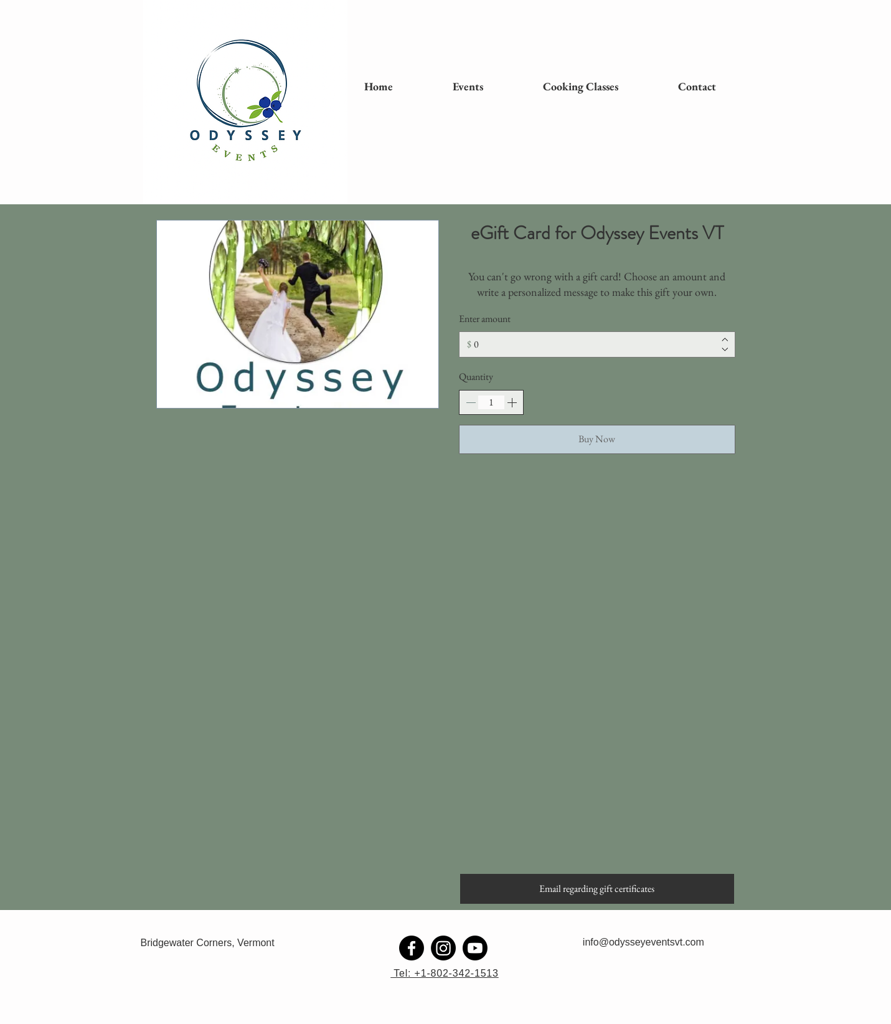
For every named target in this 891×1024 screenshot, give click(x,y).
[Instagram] (443, 948)
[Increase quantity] (511, 402)
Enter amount (485, 318)
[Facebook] (411, 948)
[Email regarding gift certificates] (597, 889)
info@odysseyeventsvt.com (643, 942)
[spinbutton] (491, 402)
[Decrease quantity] (470, 402)
